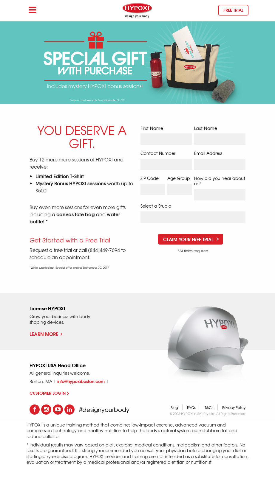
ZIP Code (149, 178)
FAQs (191, 407)
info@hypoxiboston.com (81, 381)
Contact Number (157, 153)
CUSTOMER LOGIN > (49, 393)
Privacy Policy (233, 407)
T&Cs (209, 407)
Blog (174, 407)
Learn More (46, 333)
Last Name (205, 128)
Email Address (208, 153)
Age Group (178, 178)
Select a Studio (155, 205)
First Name (151, 128)
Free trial (233, 10)
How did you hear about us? (219, 180)
